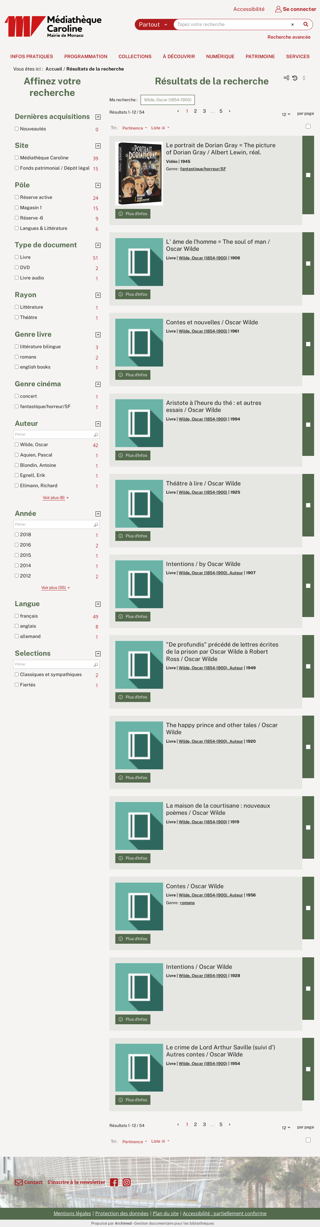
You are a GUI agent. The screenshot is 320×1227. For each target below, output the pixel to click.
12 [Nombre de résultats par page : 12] (287, 113)
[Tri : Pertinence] (133, 127)
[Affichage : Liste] (162, 127)
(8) (56, 497)
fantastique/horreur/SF (203, 168)
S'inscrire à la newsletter (76, 1182)
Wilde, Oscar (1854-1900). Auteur (211, 572)
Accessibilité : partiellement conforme (225, 1213)
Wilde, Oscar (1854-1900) (203, 258)
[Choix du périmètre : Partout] (154, 24)
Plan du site (166, 1213)
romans (187, 902)
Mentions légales (72, 1213)
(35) (56, 587)
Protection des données (122, 1213)
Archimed (123, 1223)
